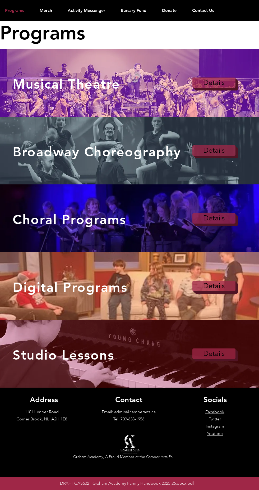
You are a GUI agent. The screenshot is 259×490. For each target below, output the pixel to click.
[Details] (213, 83)
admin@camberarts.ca (135, 411)
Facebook (214, 411)
